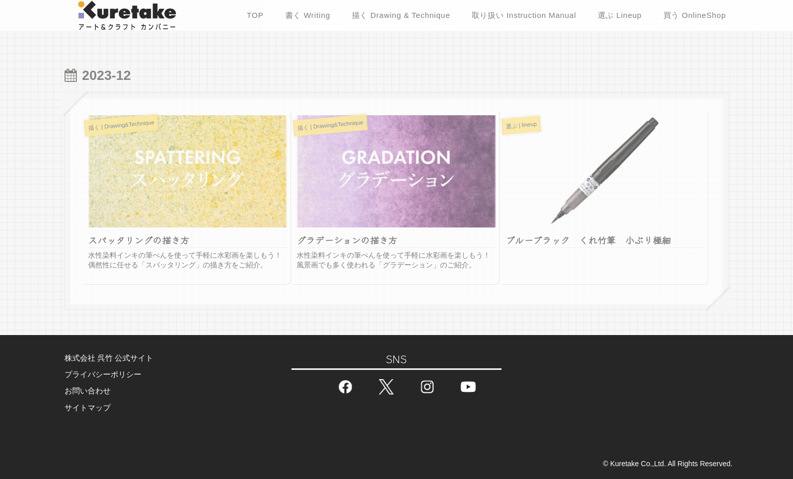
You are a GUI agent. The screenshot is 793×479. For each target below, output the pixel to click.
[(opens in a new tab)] (605, 207)
